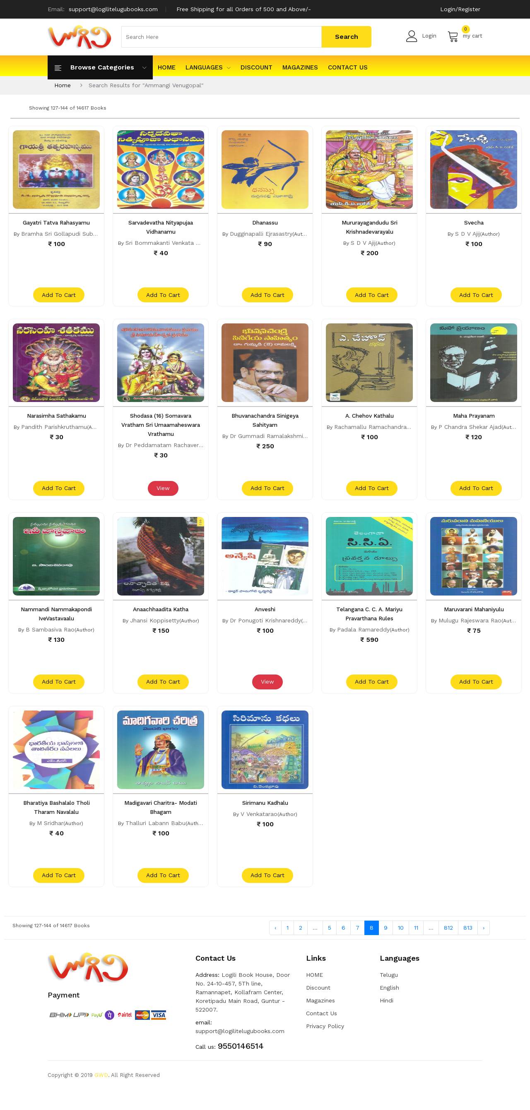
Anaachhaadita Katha (160, 619)
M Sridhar (50, 838)
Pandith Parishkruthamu (54, 432)
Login (421, 36)
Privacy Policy (325, 1046)
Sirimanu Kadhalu (265, 818)
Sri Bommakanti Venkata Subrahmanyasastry (187, 242)
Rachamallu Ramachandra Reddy (380, 432)
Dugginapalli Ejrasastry (261, 233)
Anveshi (265, 619)
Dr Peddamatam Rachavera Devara (174, 450)
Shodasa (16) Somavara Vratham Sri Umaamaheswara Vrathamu (160, 430)
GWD (101, 1095)
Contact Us (348, 67)
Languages (208, 67)
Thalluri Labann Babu (155, 838)
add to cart (58, 300)
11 (416, 948)
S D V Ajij (363, 242)
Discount (256, 67)
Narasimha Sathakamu (56, 421)
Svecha (474, 222)
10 (401, 948)
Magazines (300, 67)
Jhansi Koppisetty (154, 630)
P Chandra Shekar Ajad (469, 432)
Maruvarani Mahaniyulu (474, 619)
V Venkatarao (259, 829)
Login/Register (460, 9)
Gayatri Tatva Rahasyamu (56, 222)
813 (467, 948)
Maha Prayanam (474, 421)
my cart (464, 36)
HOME (167, 67)
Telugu (389, 995)
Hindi (386, 1020)
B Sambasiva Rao (50, 639)
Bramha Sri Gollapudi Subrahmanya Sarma (80, 233)
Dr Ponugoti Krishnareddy (265, 630)
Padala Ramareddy (363, 639)
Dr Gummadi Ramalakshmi (266, 441)
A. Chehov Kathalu (369, 421)
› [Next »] (483, 948)
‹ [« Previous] (275, 948)
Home (62, 85)
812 (448, 948)
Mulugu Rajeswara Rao (469, 630)
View (162, 498)
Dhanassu (265, 222)
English (389, 1008)
